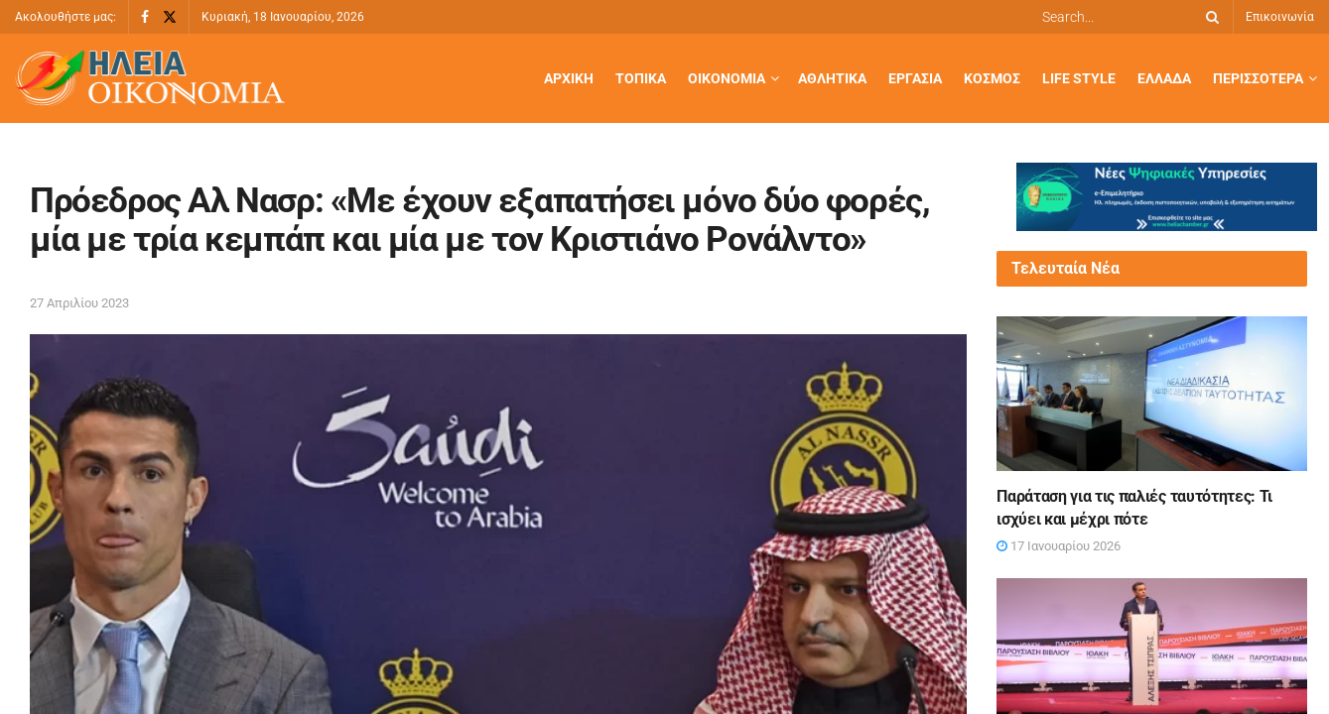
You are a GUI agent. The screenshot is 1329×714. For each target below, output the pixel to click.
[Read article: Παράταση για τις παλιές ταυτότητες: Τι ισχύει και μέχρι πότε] (1151, 393)
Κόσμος (992, 78)
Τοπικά (640, 78)
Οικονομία (726, 78)
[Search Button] (1209, 17)
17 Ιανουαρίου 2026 (1059, 545)
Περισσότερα (1258, 78)
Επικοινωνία (1280, 17)
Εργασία (915, 78)
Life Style (1079, 78)
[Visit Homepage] (150, 79)
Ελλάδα (1164, 78)
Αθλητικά (832, 78)
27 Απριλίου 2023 (79, 303)
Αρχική (569, 78)
